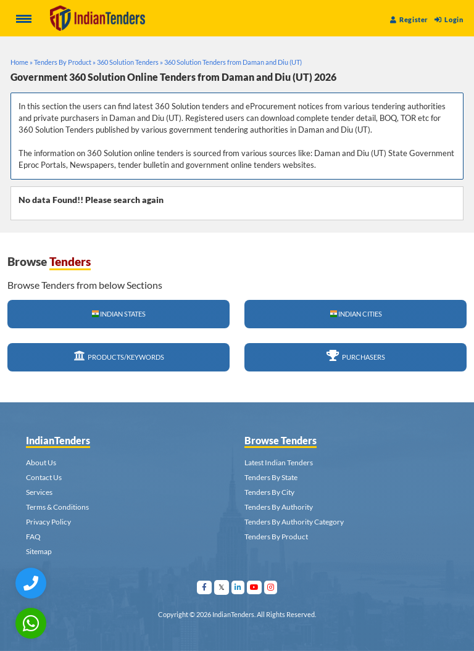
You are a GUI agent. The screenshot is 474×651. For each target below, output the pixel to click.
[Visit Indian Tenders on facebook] (204, 587)
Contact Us (44, 477)
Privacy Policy (48, 521)
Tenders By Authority (278, 507)
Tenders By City (269, 492)
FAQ (33, 536)
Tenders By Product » (65, 62)
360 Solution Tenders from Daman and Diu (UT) (233, 62)
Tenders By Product (276, 536)
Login (448, 19)
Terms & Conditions (57, 507)
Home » (21, 62)
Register (409, 19)
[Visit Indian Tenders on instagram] (271, 587)
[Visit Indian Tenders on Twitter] (222, 587)
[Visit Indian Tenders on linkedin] (238, 587)
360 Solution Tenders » (130, 62)
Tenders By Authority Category (294, 521)
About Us (41, 462)
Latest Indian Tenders (278, 462)
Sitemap (39, 551)
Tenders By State (270, 477)
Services (39, 492)
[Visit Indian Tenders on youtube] (254, 587)
